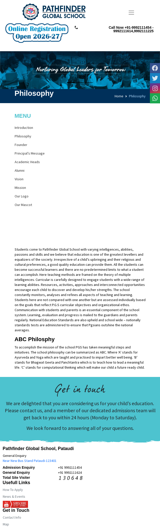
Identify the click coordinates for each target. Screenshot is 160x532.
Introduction (24, 127)
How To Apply (13, 489)
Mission (20, 187)
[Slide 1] (71, 82)
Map (6, 524)
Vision (19, 179)
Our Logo (22, 196)
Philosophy (23, 136)
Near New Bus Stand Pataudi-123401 (30, 460)
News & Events (14, 496)
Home (119, 96)
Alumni (19, 170)
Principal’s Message (30, 153)
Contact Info (12, 517)
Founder (21, 144)
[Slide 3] (89, 82)
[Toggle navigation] (131, 12)
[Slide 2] (80, 82)
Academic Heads (27, 162)
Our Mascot (23, 204)
